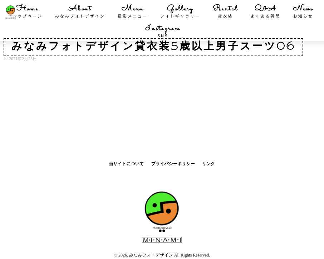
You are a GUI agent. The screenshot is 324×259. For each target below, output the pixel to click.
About (80, 11)
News (303, 11)
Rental (225, 11)
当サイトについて (126, 163)
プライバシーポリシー (173, 163)
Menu (133, 11)
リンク (208, 163)
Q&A (266, 11)
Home (28, 11)
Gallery (180, 11)
